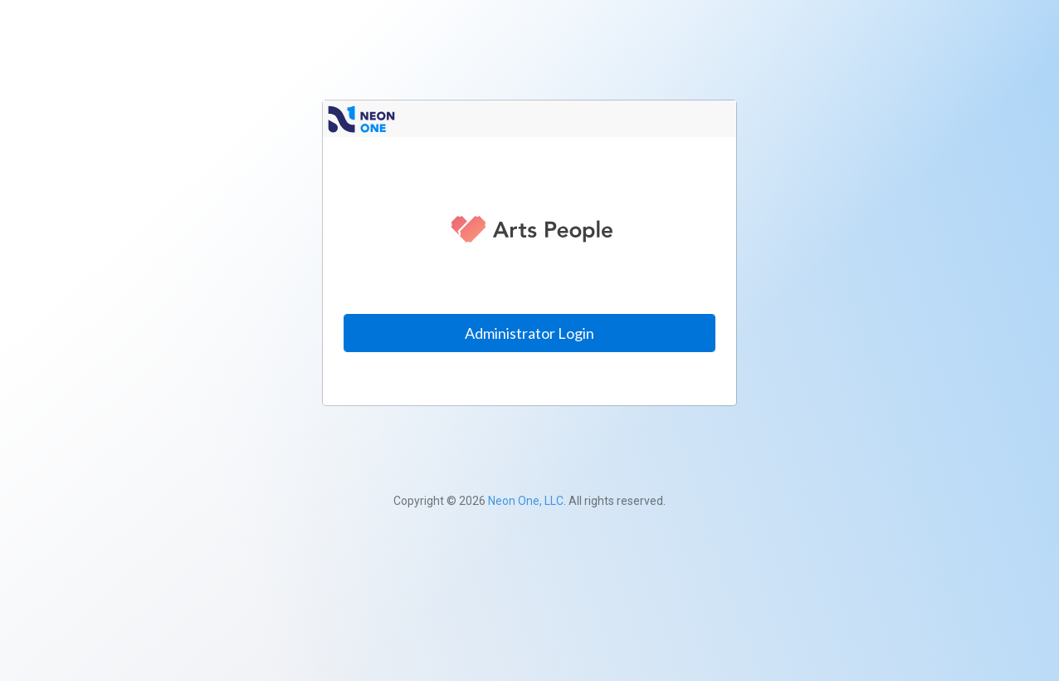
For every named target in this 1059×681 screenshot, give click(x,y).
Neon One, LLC (526, 500)
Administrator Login (529, 333)
